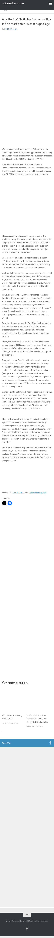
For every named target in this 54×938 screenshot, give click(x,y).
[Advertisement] (27, 61)
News (4, 10)
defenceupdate (10, 29)
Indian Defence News (13, 3)
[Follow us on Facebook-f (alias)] (50, 743)
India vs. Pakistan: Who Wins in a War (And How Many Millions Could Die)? (37, 718)
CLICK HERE (18, 492)
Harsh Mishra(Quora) (37, 492)
